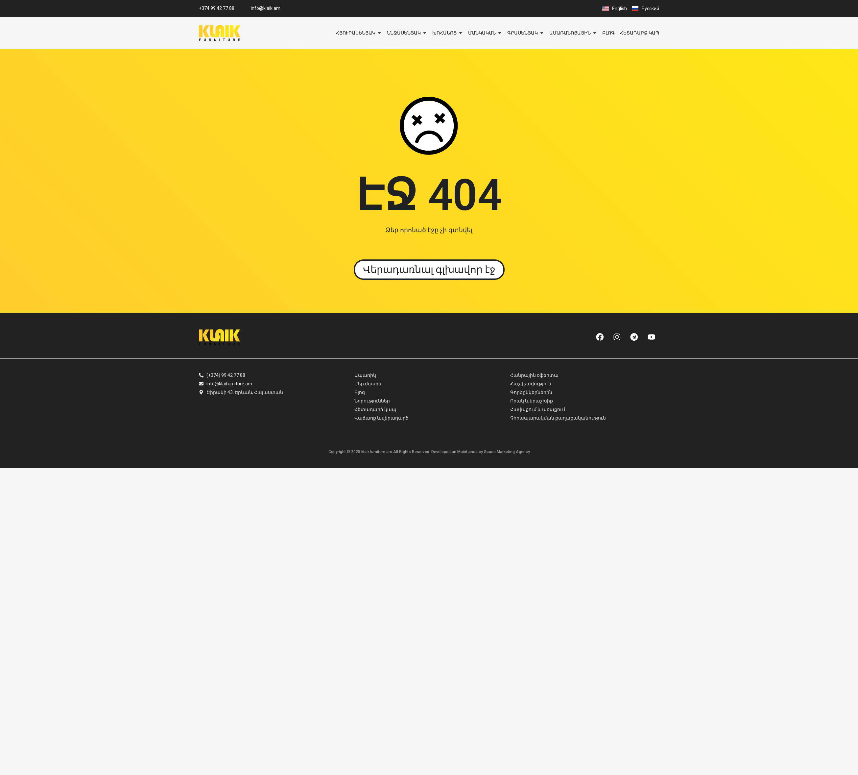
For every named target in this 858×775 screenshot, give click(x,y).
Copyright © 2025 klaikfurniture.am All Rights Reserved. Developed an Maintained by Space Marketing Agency (429, 452)
